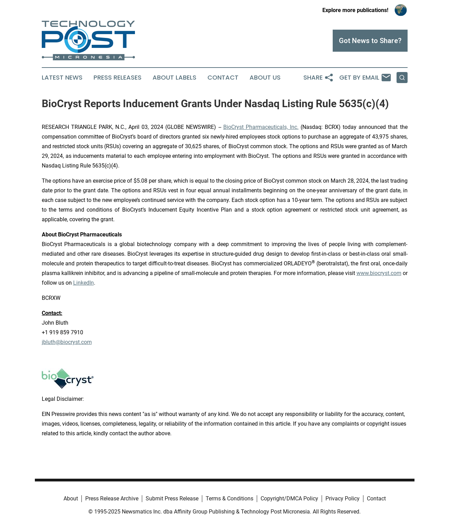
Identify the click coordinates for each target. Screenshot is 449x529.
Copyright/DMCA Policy (289, 498)
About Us (265, 77)
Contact (222, 77)
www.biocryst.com (379, 273)
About (71, 498)
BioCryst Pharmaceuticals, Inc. (261, 127)
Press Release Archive (111, 498)
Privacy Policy (342, 498)
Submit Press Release (172, 498)
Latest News (62, 77)
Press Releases (117, 77)
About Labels (174, 77)
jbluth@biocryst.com (67, 342)
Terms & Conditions (229, 498)
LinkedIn (83, 282)
